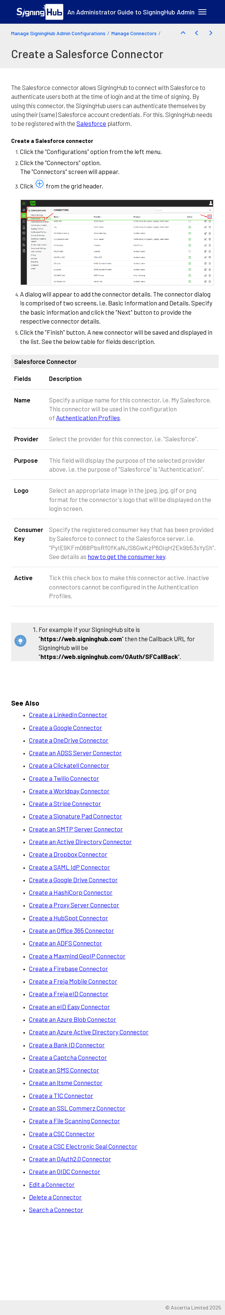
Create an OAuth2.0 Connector (70, 1158)
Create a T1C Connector (61, 1095)
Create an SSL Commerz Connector (77, 1108)
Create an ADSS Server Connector (75, 752)
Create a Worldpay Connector (69, 790)
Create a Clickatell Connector (69, 765)
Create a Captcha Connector (68, 1057)
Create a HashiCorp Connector (70, 892)
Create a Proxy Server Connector (74, 905)
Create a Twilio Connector (64, 778)
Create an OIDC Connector (64, 1171)
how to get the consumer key (126, 556)
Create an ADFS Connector (65, 943)
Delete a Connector (55, 1197)
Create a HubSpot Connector (68, 917)
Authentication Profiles (88, 417)
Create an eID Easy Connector (69, 1006)
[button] (183, 33)
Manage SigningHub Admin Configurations (58, 33)
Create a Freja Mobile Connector (73, 981)
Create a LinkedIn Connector (68, 714)
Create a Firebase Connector (68, 968)
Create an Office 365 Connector (71, 930)
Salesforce (91, 123)
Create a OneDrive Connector (68, 740)
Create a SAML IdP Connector (69, 867)
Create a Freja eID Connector (68, 993)
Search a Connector (56, 1209)
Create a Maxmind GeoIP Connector (77, 956)
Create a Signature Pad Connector (75, 816)
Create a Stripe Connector (65, 803)
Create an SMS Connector (64, 1070)
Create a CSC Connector (62, 1133)
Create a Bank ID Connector (67, 1044)
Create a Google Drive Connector (73, 879)
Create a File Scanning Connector (74, 1120)
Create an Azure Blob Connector (72, 1019)
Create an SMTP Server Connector (76, 829)
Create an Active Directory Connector (80, 841)
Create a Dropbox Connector (68, 854)
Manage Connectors (134, 33)
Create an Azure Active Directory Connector (89, 1031)
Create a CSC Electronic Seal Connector (83, 1146)
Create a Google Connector (65, 727)
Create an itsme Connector (65, 1082)
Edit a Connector (52, 1184)
